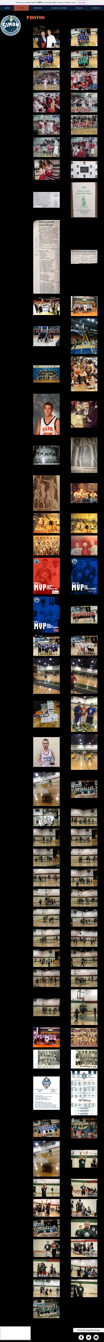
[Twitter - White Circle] (88, 1337)
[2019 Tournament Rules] (88, 1330)
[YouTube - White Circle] (96, 1337)
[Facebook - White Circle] (81, 1337)
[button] (79, 8)
